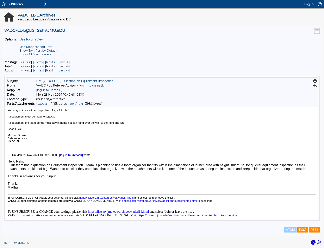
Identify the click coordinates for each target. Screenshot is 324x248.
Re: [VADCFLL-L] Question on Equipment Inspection (74, 81)
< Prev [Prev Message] (38, 62)
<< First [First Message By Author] (26, 70)
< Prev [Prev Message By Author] (38, 70)
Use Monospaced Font (36, 47)
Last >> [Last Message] (63, 62)
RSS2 (314, 230)
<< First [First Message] (26, 62)
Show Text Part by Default (38, 50)
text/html (76, 104)
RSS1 (302, 230)
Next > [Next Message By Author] (51, 70)
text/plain (42, 104)
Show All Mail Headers (35, 54)
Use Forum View (32, 39)
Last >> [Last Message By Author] (63, 70)
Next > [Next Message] (51, 62)
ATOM (290, 230)
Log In (309, 4)
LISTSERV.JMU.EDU (17, 243)
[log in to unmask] (92, 85)
